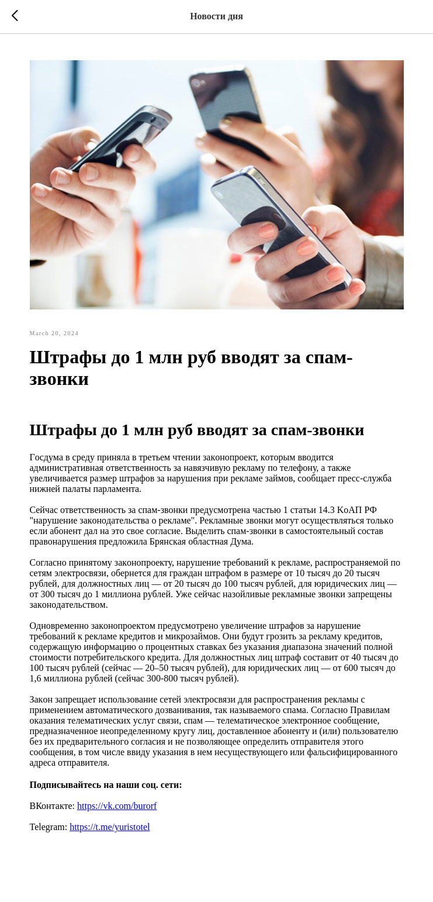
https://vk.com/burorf (117, 806)
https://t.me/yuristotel (110, 827)
